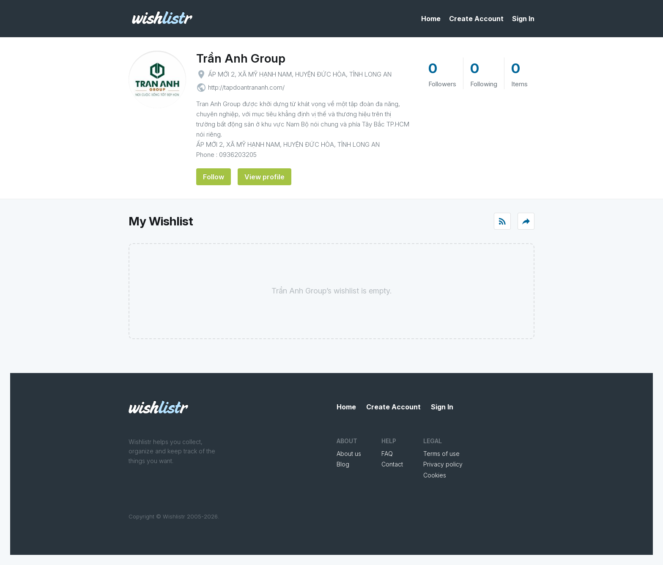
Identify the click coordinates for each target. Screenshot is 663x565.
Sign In (523, 18)
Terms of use (441, 453)
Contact (392, 464)
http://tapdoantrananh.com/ (246, 87)
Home (431, 18)
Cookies (434, 475)
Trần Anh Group (240, 58)
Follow (213, 177)
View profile (264, 177)
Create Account (476, 18)
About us (349, 453)
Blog (343, 464)
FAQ (387, 453)
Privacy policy (443, 464)
